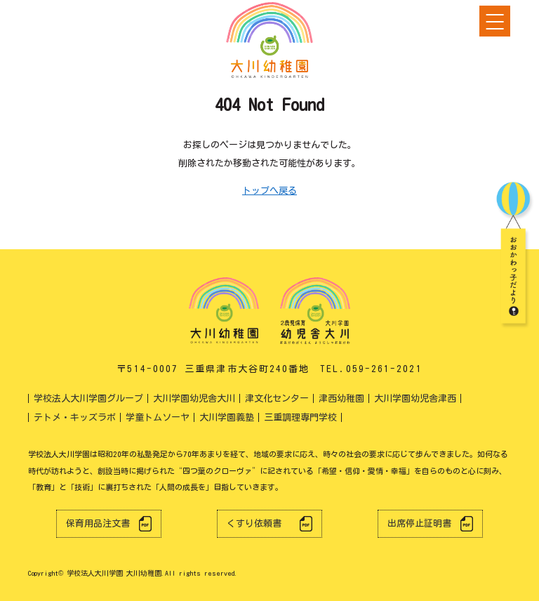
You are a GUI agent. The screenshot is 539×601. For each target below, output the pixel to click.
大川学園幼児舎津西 (415, 398)
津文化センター (277, 398)
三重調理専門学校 (300, 417)
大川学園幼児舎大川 (194, 398)
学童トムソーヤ (157, 417)
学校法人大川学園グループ (88, 398)
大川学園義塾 (226, 417)
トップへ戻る (269, 190)
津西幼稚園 (341, 398)
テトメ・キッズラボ (75, 417)
